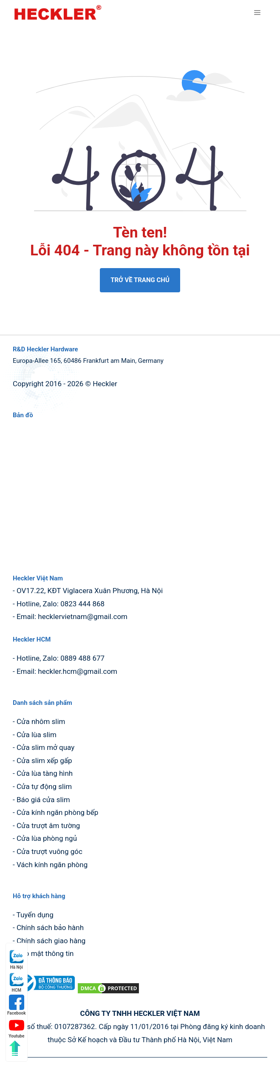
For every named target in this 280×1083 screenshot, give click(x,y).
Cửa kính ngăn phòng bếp (58, 812)
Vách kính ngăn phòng (52, 864)
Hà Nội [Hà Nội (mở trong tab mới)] (16, 959)
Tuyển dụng (35, 915)
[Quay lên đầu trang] (15, 1048)
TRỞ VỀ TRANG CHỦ (140, 280)
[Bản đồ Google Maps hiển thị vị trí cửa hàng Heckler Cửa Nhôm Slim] (140, 492)
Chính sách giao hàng (51, 940)
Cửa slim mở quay (45, 747)
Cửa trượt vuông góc (49, 851)
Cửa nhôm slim (41, 721)
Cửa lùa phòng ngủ (47, 838)
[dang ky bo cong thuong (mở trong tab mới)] (44, 992)
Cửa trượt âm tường (48, 825)
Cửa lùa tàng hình (45, 773)
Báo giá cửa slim (43, 799)
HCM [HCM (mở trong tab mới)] (16, 982)
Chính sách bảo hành (50, 927)
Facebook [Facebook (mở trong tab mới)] (16, 1005)
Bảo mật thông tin (45, 953)
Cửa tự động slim (44, 786)
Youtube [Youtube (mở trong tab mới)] (16, 1028)
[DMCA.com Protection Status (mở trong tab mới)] (108, 992)
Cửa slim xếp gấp (44, 760)
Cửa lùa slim (37, 734)
